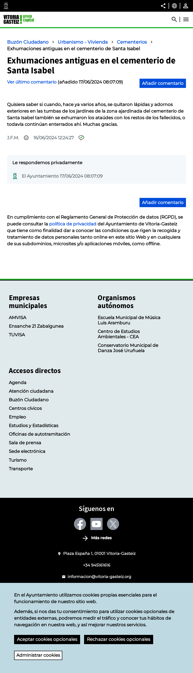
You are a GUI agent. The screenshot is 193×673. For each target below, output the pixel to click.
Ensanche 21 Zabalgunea (36, 326)
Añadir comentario (163, 83)
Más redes (101, 537)
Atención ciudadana (31, 391)
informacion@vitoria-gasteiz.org (99, 576)
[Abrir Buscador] (176, 19)
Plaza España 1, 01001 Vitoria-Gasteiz (99, 553)
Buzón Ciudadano (27, 42)
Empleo (17, 417)
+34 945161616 (96, 565)
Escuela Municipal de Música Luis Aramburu (129, 320)
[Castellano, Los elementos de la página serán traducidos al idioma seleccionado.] (174, 5)
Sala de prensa (25, 442)
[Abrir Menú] (185, 19)
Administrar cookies (38, 655)
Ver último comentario (32, 82)
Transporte (21, 468)
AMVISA (17, 317)
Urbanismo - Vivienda (83, 42)
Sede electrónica (27, 451)
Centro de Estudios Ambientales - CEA (119, 334)
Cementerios (132, 42)
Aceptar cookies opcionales (47, 639)
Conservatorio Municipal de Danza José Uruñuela (128, 348)
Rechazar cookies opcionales (118, 639)
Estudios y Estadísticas (33, 425)
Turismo (18, 460)
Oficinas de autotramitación (39, 434)
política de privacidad (72, 224)
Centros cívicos (25, 408)
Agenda (17, 382)
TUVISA (17, 334)
